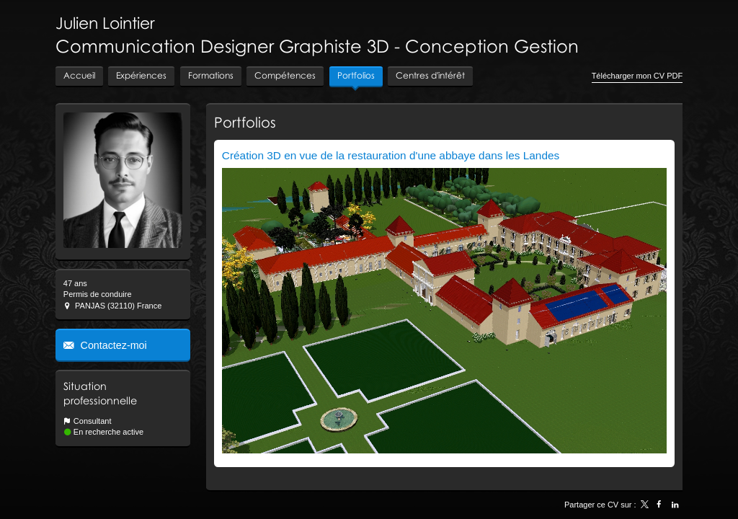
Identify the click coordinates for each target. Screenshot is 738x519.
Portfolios (245, 121)
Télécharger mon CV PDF (637, 75)
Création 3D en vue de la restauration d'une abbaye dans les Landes (390, 155)
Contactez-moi (112, 345)
